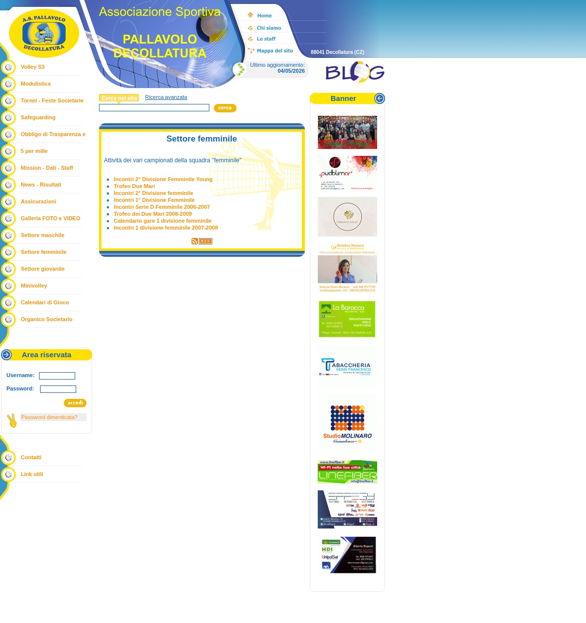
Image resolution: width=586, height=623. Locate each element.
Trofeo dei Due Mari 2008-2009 (153, 214)
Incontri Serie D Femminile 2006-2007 (162, 207)
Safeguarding (38, 117)
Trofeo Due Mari (134, 186)
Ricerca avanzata (166, 97)
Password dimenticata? (49, 417)
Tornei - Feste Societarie (52, 100)
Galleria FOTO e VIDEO (50, 218)
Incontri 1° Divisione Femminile (154, 200)
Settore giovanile (43, 269)
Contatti (31, 457)
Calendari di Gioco (45, 302)
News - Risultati (41, 185)
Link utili (32, 474)
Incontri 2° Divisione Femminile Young (163, 179)
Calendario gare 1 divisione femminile (162, 221)
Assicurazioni (38, 201)
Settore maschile (42, 235)
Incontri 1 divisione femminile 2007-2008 (166, 228)
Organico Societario (47, 319)
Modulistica (36, 84)
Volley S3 (33, 67)
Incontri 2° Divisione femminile (153, 193)
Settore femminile (43, 252)
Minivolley (34, 285)
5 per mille (34, 151)
